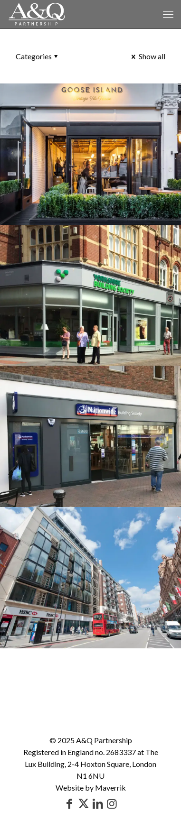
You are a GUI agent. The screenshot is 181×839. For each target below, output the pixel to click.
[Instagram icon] (112, 803)
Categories (37, 56)
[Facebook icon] (69, 803)
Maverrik (110, 787)
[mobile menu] (168, 14)
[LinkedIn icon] (98, 803)
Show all (147, 56)
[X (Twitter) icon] (83, 803)
